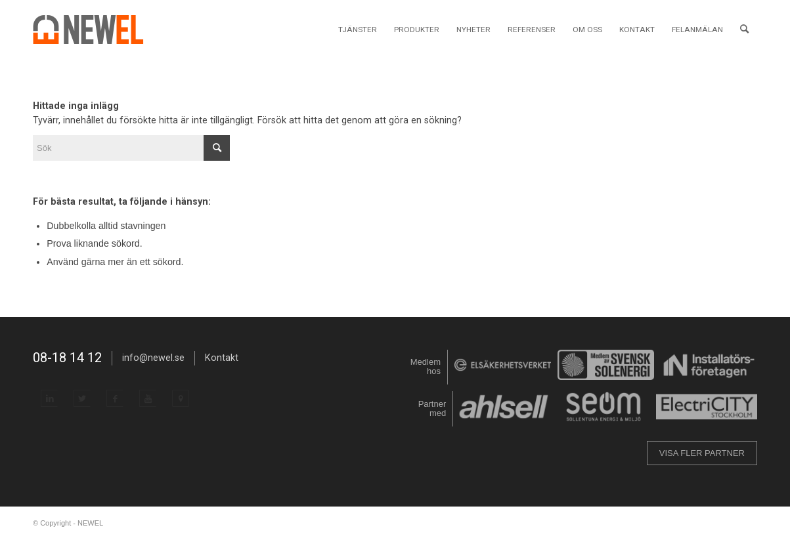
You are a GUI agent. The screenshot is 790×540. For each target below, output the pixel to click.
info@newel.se (153, 357)
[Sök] (744, 29)
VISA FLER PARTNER (702, 453)
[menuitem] (357, 29)
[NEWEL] (96, 29)
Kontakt (221, 357)
